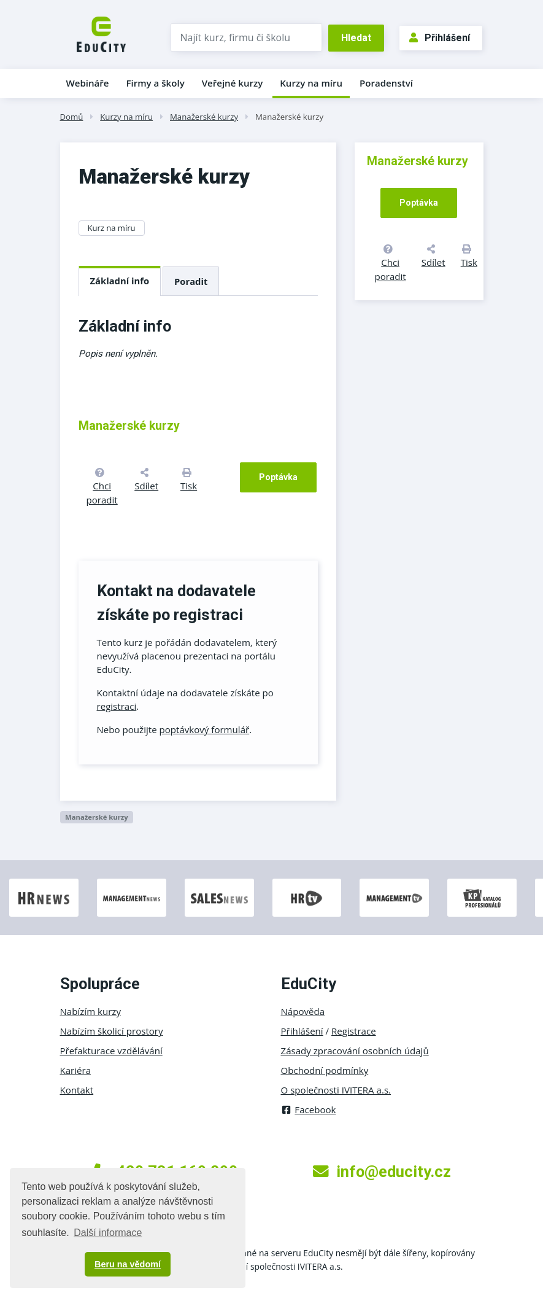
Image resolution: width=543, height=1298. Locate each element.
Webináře (87, 83)
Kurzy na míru (311, 83)
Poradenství (386, 83)
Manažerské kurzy (204, 116)
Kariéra (75, 1070)
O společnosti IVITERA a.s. (336, 1090)
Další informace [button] (108, 1232)
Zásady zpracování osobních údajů (355, 1050)
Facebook (308, 1109)
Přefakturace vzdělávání (111, 1050)
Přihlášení (439, 38)
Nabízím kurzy (90, 1011)
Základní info (120, 280)
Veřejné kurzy (232, 83)
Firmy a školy (155, 83)
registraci (117, 706)
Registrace (353, 1031)
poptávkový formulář (205, 729)
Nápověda (303, 1011)
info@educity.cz (382, 1171)
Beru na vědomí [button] (127, 1264)
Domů (71, 116)
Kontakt (77, 1090)
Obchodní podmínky (325, 1070)
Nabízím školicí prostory (111, 1031)
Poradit (190, 281)
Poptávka (278, 477)
